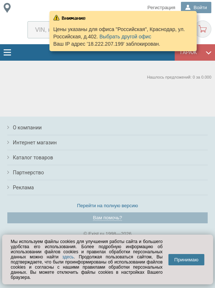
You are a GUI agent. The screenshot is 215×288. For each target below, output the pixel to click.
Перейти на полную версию (107, 205)
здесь (68, 256)
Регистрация (161, 7)
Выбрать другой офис (125, 36)
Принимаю (186, 259)
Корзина (202, 29)
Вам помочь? (107, 217)
